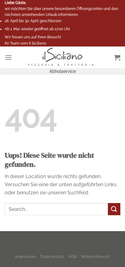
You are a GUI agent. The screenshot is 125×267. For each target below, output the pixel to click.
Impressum (25, 256)
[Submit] (114, 209)
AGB (73, 256)
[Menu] (8, 57)
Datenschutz (52, 256)
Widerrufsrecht (95, 256)
